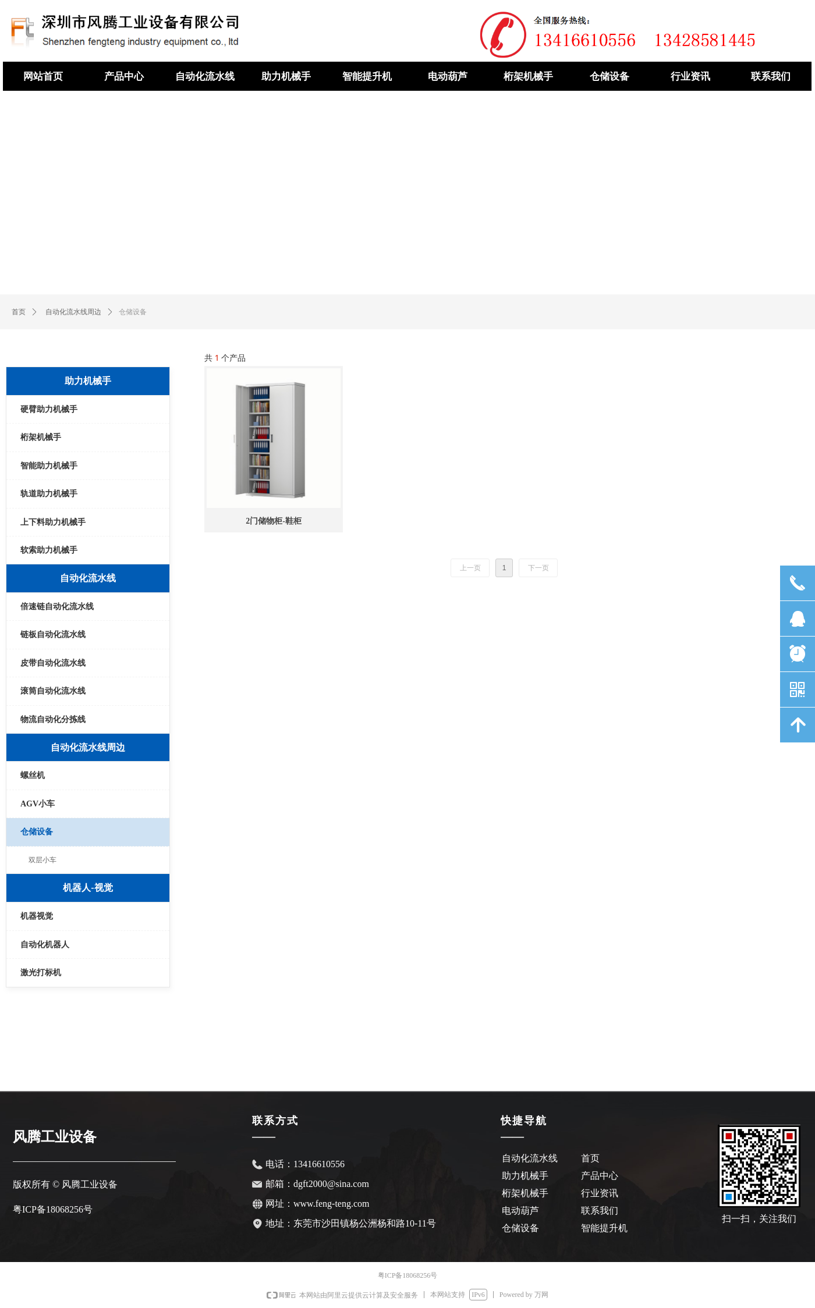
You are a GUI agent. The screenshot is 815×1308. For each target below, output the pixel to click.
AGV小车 (37, 803)
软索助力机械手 (48, 550)
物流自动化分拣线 (53, 719)
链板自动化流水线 (53, 634)
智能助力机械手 (48, 465)
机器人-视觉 (87, 888)
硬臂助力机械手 (48, 409)
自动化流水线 (88, 578)
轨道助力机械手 (48, 493)
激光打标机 (40, 972)
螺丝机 (32, 775)
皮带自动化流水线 (53, 663)
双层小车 (42, 860)
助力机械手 (88, 381)
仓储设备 (36, 831)
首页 (19, 312)
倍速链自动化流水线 (57, 606)
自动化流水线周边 (73, 312)
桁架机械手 (40, 437)
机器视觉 (36, 916)
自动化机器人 (44, 944)
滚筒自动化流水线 (53, 691)
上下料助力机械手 (53, 522)
